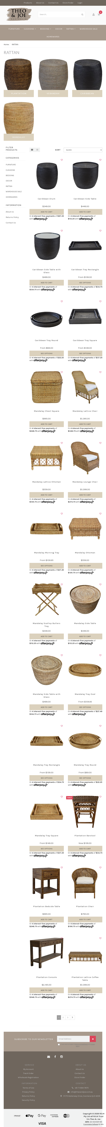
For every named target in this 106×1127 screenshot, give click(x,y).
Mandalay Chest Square (46, 411)
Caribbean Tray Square (85, 340)
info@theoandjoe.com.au (80, 1092)
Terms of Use (28, 1088)
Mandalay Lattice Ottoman (46, 482)
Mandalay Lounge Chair (85, 482)
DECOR (58, 29)
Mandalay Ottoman (85, 552)
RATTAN (71, 29)
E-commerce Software (91, 1124)
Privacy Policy (28, 1092)
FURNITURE (14, 29)
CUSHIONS (30, 29)
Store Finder (68, 3)
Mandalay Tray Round (85, 765)
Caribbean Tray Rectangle (85, 269)
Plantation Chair (85, 906)
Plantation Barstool (85, 835)
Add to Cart (46, 212)
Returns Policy (12, 217)
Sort (58, 150)
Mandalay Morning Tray (46, 552)
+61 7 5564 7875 (80, 1088)
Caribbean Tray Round (46, 340)
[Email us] (48, 1057)
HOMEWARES (53, 37)
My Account (28, 1069)
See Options (85, 283)
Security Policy (28, 1100)
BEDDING (45, 29)
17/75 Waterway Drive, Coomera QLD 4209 (79, 1096)
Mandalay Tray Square (46, 835)
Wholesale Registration (28, 1077)
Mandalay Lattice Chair (85, 411)
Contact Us (53, 3)
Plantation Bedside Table (46, 906)
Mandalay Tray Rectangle (46, 765)
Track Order (28, 1073)
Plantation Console (46, 977)
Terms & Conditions (81, 1044)
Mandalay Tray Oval (85, 694)
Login (80, 3)
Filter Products (11, 148)
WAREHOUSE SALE (89, 29)
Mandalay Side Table (85, 623)
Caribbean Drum (46, 199)
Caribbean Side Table (85, 199)
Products (28, 3)
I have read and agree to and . (76, 1045)
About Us (40, 3)
